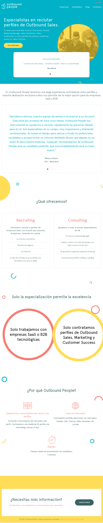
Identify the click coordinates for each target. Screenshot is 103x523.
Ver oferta (51, 68)
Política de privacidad (67, 519)
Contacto (97, 7)
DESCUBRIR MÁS (13, 45)
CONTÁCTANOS (84, 502)
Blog (88, 7)
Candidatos (77, 7)
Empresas (64, 7)
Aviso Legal (80, 519)
